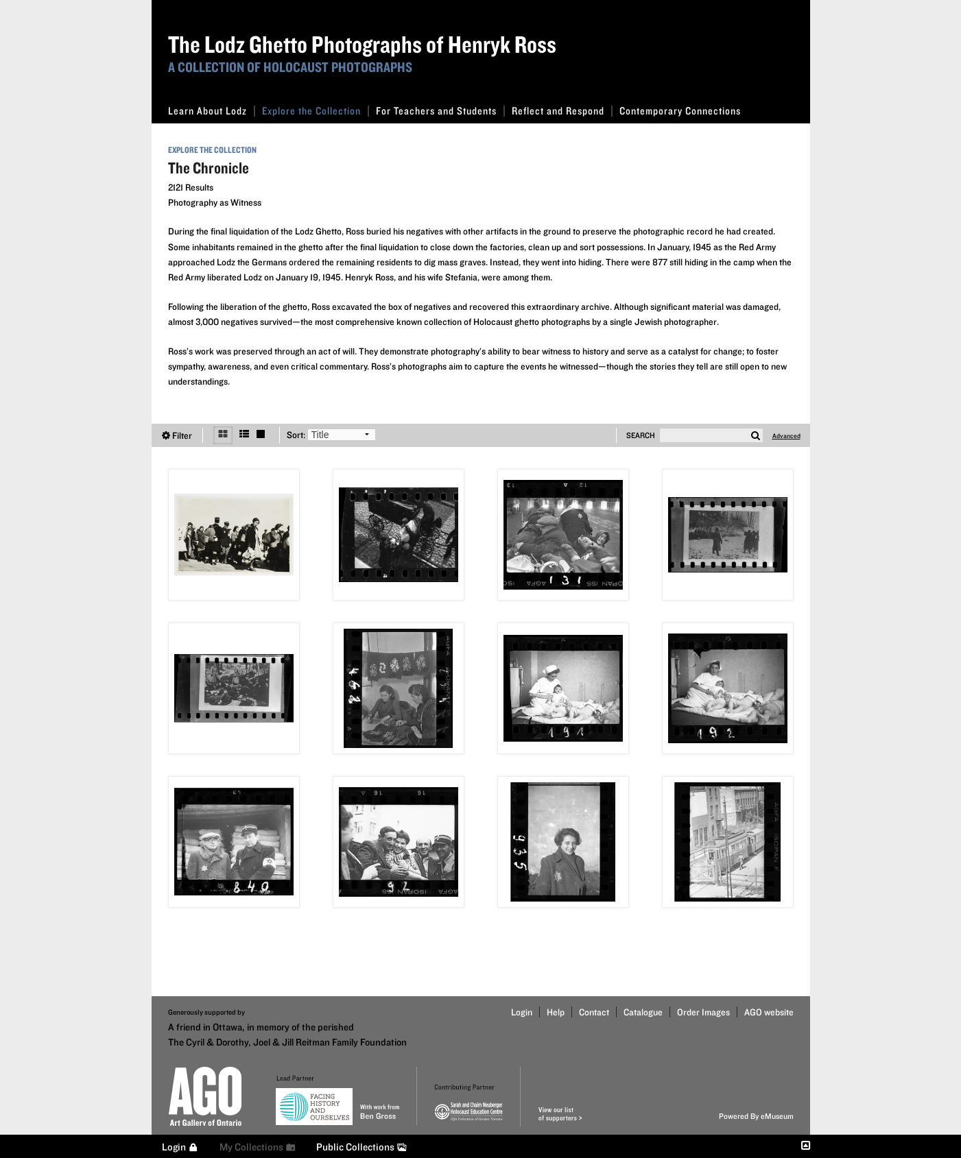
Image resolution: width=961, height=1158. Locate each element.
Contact (594, 1011)
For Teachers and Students (440, 110)
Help (556, 1011)
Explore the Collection (315, 110)
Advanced (786, 435)
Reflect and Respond (562, 110)
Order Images (703, 1011)
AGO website (769, 1011)
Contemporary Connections (680, 110)
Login (521, 1011)
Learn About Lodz (211, 110)
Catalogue (643, 1011)
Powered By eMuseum (756, 1116)
